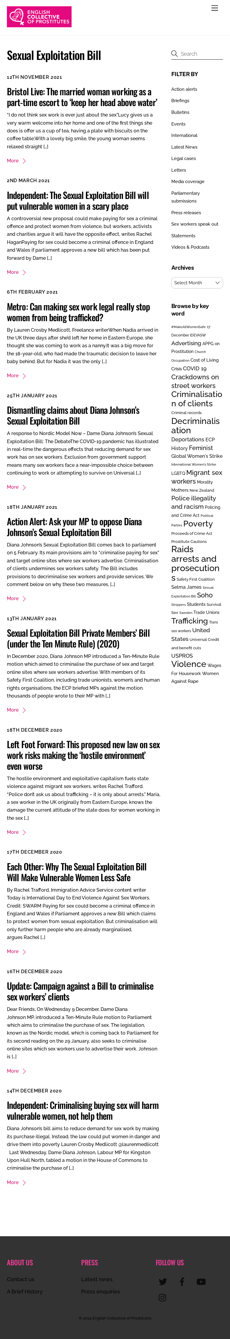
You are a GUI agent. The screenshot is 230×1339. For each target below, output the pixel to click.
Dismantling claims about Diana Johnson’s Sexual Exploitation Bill (73, 415)
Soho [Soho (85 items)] (205, 595)
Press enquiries (100, 1291)
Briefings (180, 100)
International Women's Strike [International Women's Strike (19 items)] (193, 464)
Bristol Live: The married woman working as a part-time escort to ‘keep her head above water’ (82, 96)
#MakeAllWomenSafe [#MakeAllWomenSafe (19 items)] (188, 327)
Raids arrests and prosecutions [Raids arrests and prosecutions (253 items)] (195, 563)
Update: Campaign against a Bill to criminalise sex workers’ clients (80, 991)
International (184, 135)
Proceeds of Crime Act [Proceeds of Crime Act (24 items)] (191, 533)
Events (178, 124)
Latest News (184, 147)
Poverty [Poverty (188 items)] (198, 523)
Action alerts (184, 89)
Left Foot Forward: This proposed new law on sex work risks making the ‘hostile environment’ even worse (83, 754)
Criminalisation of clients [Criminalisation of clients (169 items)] (196, 399)
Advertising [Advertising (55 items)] (186, 343)
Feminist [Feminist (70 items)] (201, 448)
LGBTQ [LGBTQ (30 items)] (178, 473)
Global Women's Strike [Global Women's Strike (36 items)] (197, 456)
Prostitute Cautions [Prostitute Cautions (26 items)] (189, 541)
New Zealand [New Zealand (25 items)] (202, 490)
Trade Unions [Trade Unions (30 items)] (206, 612)
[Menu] (215, 8)
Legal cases (183, 158)
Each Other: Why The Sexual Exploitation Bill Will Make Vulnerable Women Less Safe (76, 872)
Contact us (20, 1279)
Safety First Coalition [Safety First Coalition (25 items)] (196, 579)
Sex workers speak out (194, 224)
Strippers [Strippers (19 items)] (178, 605)
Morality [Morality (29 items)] (205, 482)
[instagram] (164, 1297)
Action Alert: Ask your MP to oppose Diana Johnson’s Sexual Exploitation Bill (74, 526)
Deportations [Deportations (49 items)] (187, 439)
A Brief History (25, 1291)
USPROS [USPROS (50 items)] (182, 656)
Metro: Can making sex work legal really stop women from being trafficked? (78, 312)
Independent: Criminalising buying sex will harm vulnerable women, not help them (83, 1110)
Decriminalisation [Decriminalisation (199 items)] (195, 425)
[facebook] (183, 1281)
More (13, 161)
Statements (183, 235)
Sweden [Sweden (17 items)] (185, 613)
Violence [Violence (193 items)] (188, 664)
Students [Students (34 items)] (196, 604)
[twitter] (164, 1281)
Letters (178, 170)
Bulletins (180, 112)
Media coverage (188, 181)
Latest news (97, 1279)
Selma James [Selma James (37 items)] (186, 587)
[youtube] (202, 1281)
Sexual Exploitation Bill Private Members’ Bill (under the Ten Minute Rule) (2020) (78, 638)
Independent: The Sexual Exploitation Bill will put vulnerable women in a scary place (78, 200)
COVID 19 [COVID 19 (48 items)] (195, 368)
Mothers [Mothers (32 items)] (179, 490)
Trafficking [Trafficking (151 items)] (189, 620)
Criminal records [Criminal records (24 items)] (186, 412)
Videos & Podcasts (190, 247)
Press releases (186, 212)
